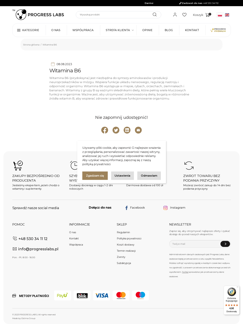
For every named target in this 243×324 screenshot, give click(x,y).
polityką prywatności (96, 164)
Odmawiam (149, 175)
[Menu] (237, 288)
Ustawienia (122, 175)
